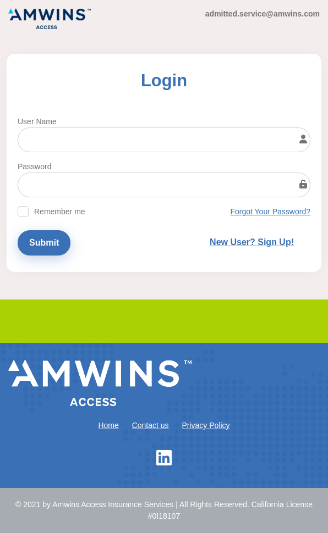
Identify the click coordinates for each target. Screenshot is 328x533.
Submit (44, 242)
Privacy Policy (205, 425)
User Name (37, 121)
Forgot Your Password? (270, 211)
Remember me (59, 211)
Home (108, 425)
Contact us (150, 425)
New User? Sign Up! (252, 242)
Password (34, 166)
